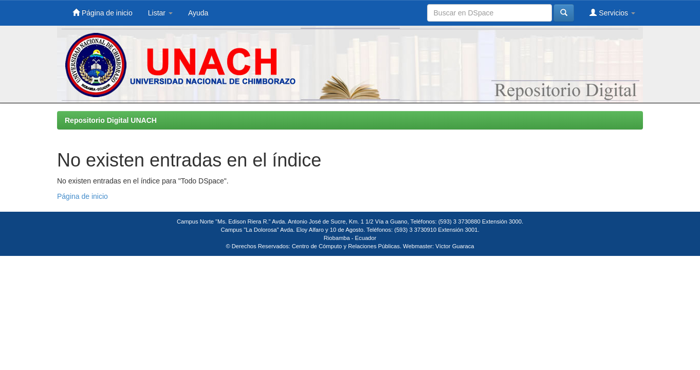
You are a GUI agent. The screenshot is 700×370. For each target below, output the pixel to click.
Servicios (612, 12)
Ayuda (198, 13)
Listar (160, 13)
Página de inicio (102, 12)
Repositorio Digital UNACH (111, 120)
